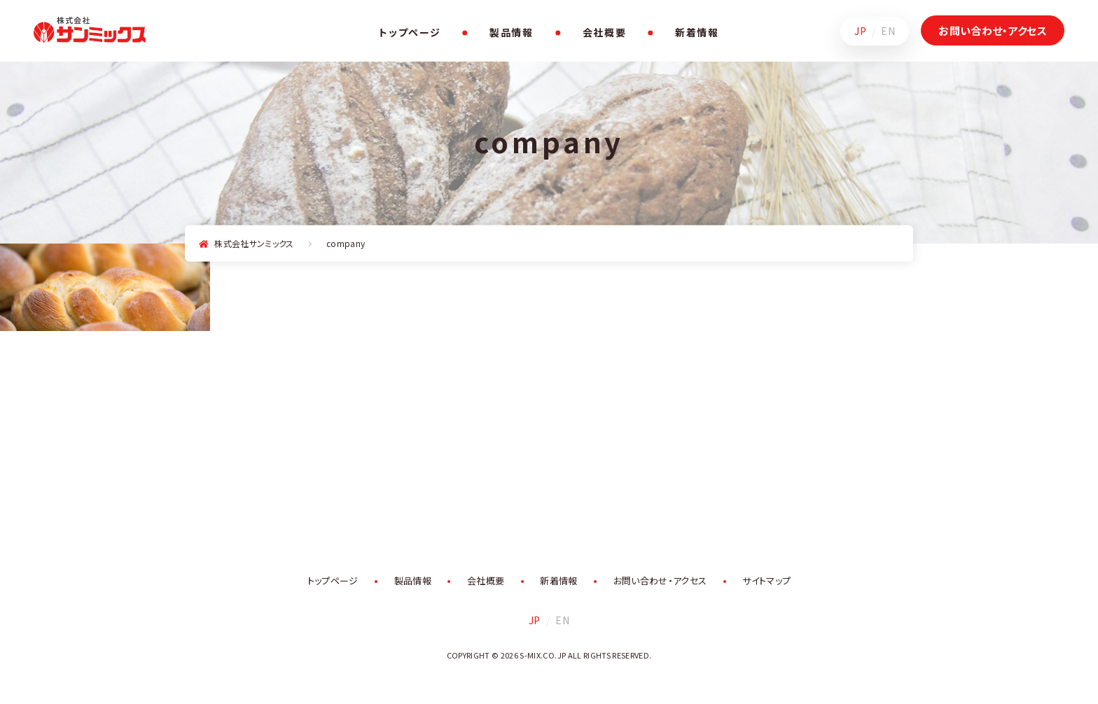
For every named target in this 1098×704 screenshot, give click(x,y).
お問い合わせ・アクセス (992, 30)
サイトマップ (766, 580)
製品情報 (511, 32)
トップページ (409, 32)
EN (888, 31)
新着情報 (697, 32)
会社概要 (605, 32)
